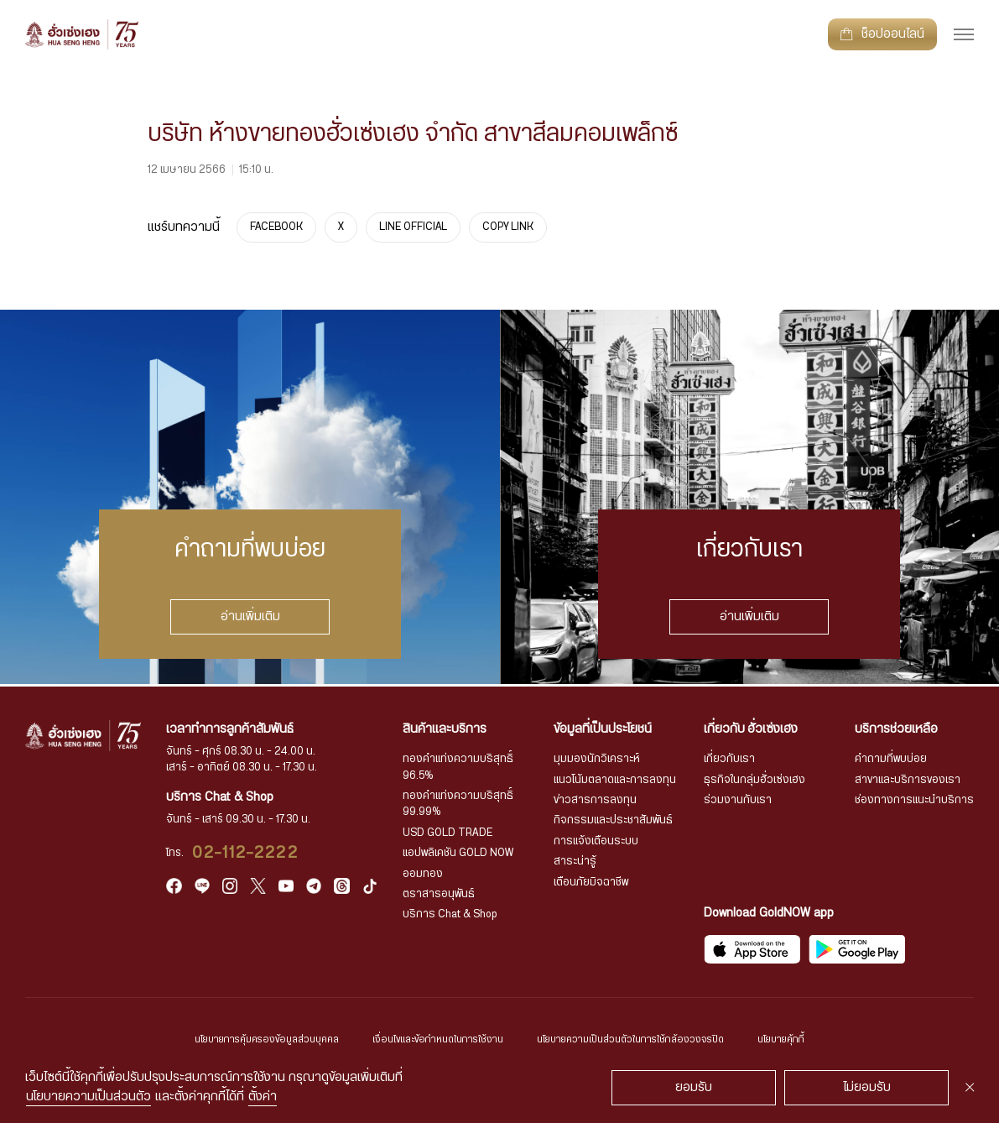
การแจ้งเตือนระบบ (598, 839)
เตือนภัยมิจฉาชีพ (594, 881)
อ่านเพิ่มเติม (249, 615)
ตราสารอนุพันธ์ (442, 893)
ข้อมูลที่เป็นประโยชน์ (605, 727)
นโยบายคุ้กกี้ (816, 1039)
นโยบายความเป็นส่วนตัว (88, 1096)
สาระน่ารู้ (577, 860)
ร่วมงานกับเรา (739, 798)
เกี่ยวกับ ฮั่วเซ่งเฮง (752, 727)
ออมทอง (426, 873)
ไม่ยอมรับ (867, 1087)
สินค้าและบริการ (448, 727)
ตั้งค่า (262, 1096)
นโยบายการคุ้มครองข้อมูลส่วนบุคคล (239, 1039)
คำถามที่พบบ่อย (891, 757)
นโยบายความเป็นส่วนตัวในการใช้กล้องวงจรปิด (647, 1039)
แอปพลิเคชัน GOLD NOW (462, 852)
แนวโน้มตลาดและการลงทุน (617, 778)
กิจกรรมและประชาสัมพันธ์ (616, 819)
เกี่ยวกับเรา (731, 757)
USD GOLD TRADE (451, 831)
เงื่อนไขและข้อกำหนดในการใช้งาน (430, 1039)
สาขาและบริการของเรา (907, 778)
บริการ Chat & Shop (453, 914)
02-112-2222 (251, 851)
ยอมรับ (693, 1087)
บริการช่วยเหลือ (896, 727)
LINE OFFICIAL (414, 227)
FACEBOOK (277, 227)
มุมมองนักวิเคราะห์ (599, 757)
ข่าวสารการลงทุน (597, 798)
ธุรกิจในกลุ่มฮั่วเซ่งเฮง (756, 778)
